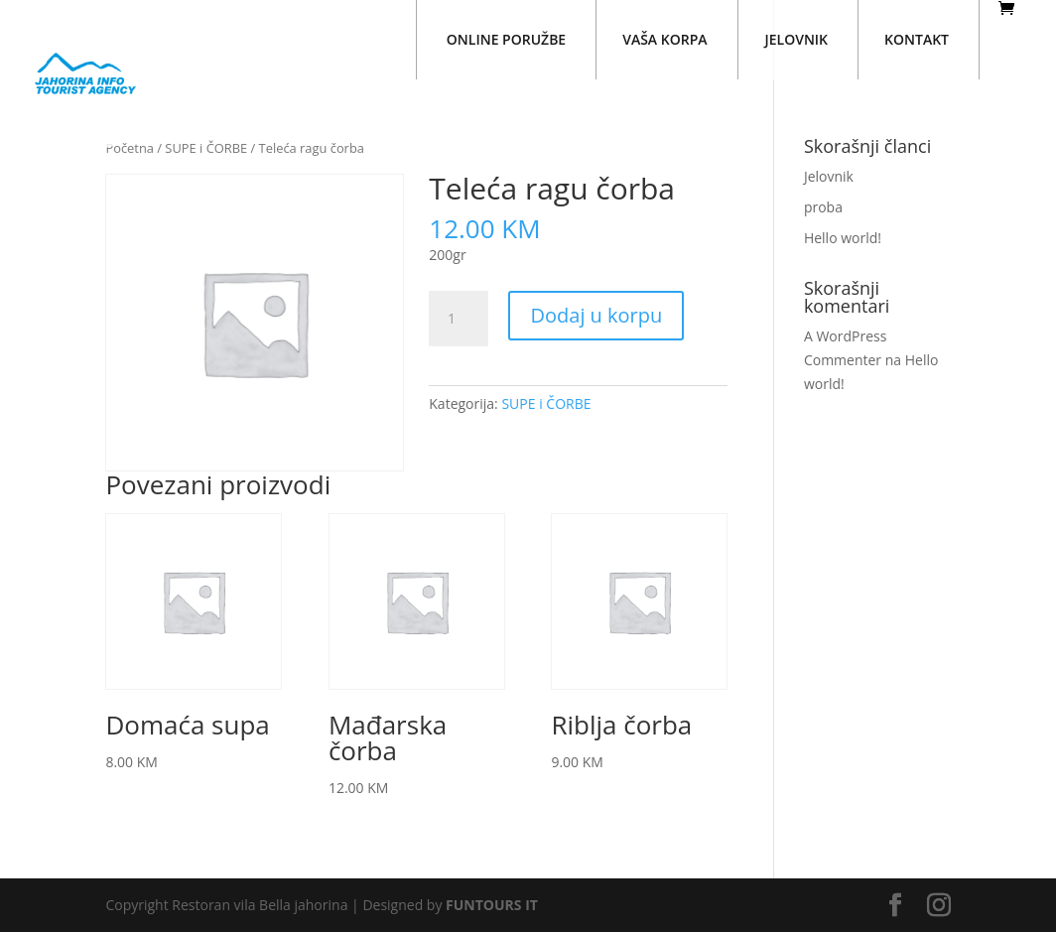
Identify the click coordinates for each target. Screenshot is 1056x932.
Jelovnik (829, 176)
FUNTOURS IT (492, 904)
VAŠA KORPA (664, 39)
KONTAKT (916, 39)
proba (823, 207)
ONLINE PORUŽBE (506, 39)
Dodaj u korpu (596, 315)
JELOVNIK (797, 39)
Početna (129, 148)
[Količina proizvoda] (458, 318)
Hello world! (842, 237)
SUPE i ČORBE (206, 148)
